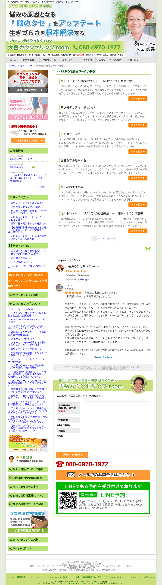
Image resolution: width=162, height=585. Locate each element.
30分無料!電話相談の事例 (27, 478)
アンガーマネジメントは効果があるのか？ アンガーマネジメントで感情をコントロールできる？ (27, 410)
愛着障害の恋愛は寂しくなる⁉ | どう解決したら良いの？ (27, 353)
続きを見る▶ (138, 98)
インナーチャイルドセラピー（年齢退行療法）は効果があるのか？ (27, 403)
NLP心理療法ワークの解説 (28, 504)
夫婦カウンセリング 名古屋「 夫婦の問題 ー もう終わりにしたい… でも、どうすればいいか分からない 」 (28, 419)
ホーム (12, 60)
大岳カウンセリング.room (82, 266)
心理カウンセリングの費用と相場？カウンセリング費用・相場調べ (27, 396)
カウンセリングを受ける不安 (26, 348)
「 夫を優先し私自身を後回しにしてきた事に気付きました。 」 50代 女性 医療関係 (28, 178)
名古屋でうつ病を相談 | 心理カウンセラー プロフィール (27, 212)
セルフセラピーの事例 (25, 486)
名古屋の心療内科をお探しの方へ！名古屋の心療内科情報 (26, 366)
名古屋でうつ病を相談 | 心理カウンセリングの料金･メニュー (27, 252)
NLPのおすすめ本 (72, 187)
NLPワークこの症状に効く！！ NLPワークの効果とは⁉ (97, 81)
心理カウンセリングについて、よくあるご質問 (27, 218)
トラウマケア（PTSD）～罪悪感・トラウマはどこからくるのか (26, 327)
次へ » (110, 238)
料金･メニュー (69, 60)
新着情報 (18, 150)
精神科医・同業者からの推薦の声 (28, 223)
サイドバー (26, 65)
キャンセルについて (21, 261)
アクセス (87, 60)
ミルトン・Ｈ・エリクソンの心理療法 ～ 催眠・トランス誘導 (102, 213)
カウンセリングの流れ (22, 309)
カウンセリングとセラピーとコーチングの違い (27, 360)
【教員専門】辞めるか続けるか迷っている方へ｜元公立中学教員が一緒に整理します (27, 230)
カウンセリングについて (27, 303)
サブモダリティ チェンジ (78, 107)
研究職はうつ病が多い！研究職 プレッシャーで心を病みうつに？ (27, 390)
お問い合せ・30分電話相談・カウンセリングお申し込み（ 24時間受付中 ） (27, 281)
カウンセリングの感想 (110, 60)
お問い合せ (132, 60)
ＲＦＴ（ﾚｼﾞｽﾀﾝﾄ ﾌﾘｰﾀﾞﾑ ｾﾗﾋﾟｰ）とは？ (27, 320)
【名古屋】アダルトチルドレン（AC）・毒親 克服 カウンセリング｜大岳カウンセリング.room (27, 428)
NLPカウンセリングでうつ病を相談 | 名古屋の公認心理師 (27, 314)
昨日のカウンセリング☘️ (22, 167)
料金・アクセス (22, 245)
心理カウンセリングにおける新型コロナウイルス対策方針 (27, 237)
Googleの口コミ (22, 548)
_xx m (68, 285)
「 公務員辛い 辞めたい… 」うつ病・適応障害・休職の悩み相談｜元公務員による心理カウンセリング (27, 374)
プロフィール (49, 60)
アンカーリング (71, 134)
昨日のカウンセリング (21, 159)
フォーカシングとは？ (22, 338)
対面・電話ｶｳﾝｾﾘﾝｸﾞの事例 (28, 469)
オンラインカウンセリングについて (27, 266)
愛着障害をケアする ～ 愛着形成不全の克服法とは (27, 333)
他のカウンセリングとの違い (26, 207)
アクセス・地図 (19, 257)
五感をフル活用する (73, 160)
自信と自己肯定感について (28, 495)
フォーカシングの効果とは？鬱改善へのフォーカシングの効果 (27, 343)
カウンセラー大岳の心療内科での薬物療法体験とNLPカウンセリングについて (27, 383)
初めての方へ (29, 60)
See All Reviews (103, 357)
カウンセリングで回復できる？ (27, 203)
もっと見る (39, 187)
